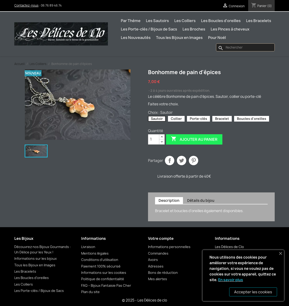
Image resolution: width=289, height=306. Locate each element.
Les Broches (194, 29)
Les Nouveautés (136, 37)
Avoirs (153, 259)
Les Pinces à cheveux (230, 29)
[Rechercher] (245, 47)
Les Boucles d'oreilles (221, 20)
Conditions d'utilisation (99, 259)
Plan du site (90, 292)
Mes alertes (157, 279)
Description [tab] (169, 200)
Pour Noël (217, 37)
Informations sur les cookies (103, 272)
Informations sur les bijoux (35, 258)
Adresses (156, 266)
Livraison (88, 247)
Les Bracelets (258, 20)
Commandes (158, 253)
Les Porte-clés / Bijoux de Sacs (149, 29)
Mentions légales (95, 253)
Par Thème (131, 20)
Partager (169, 160)
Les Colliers (185, 20)
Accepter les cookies (253, 292)
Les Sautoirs (157, 20)
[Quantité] (153, 139)
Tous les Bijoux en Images (179, 37)
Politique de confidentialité (102, 279)
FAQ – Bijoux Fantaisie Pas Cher (106, 285)
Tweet (181, 160)
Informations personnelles (169, 247)
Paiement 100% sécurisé (101, 266)
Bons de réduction (163, 272)
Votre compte (161, 238)
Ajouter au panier (194, 139)
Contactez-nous (26, 5)
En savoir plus (230, 279)
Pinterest (193, 160)
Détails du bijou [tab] (200, 200)
